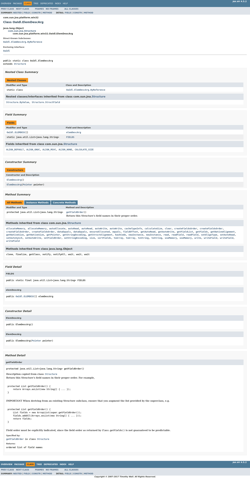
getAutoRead (148, 231)
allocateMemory (15, 228)
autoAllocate (57, 228)
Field (27, 13)
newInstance (136, 234)
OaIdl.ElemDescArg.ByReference (22, 42)
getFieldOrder (75, 212)
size (92, 238)
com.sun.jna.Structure (22, 31)
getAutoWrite (166, 231)
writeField (210, 238)
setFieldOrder (52, 238)
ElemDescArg (14, 180)
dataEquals (64, 231)
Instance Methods (37, 202)
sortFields (104, 238)
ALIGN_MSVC (49, 149)
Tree (35, 3)
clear (168, 228)
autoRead (73, 228)
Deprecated (46, 3)
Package (17, 3)
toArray (118, 238)
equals (116, 231)
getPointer (53, 234)
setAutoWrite (33, 238)
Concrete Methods (64, 202)
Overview (6, 3)
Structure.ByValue (17, 102)
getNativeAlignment (222, 231)
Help (65, 3)
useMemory (171, 238)
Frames (39, 9)
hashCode (120, 234)
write (197, 238)
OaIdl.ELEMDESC (16, 132)
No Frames (52, 9)
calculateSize (153, 228)
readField (178, 234)
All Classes (71, 9)
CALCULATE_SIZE (84, 149)
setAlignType (209, 234)
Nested (17, 13)
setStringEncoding (75, 238)
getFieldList (185, 231)
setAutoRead (227, 234)
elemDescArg (73, 132)
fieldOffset (130, 231)
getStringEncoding (74, 234)
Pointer (27, 184)
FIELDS (70, 137)
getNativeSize (15, 234)
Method (47, 13)
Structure (20, 64)
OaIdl (6, 51)
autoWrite (101, 228)
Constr (36, 13)
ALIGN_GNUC (33, 149)
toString (143, 238)
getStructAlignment (100, 234)
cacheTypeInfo (133, 228)
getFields (202, 231)
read (166, 234)
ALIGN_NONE (65, 149)
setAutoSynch (14, 238)
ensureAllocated (100, 231)
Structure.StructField (46, 102)
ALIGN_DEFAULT (15, 149)
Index (58, 3)
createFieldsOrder (185, 228)
